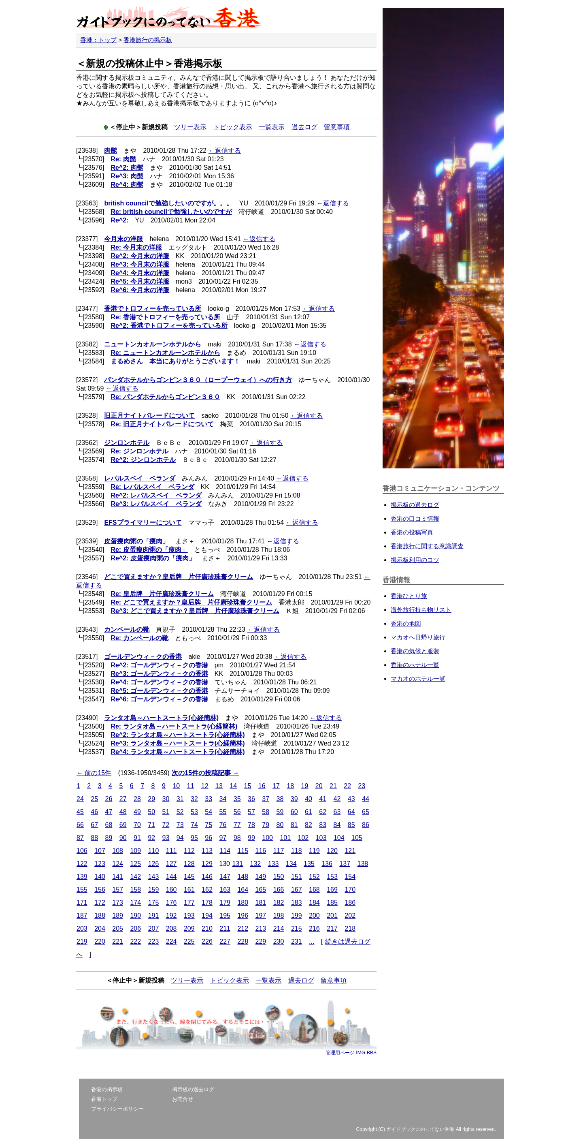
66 (80, 824)
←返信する (225, 150)
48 (123, 811)
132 (255, 863)
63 (337, 811)
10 (176, 785)
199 (296, 915)
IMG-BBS (366, 1053)
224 (171, 941)
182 (278, 902)
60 (294, 811)
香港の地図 (406, 623)
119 (314, 850)
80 (280, 824)
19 (304, 785)
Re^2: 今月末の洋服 (140, 255)
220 (99, 941)
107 (99, 850)
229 (260, 941)
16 (262, 785)
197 (260, 915)
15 (247, 785)
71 (151, 824)
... (311, 941)
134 (291, 863)
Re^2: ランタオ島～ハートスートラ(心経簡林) (178, 734)
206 (135, 928)
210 (207, 928)
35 (237, 798)
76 (223, 824)
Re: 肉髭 (123, 159)
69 (123, 824)
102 (303, 837)
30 (166, 798)
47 (109, 811)
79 (265, 824)
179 (224, 902)
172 (99, 902)
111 (171, 850)
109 (135, 850)
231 (296, 941)
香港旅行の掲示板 (147, 39)
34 (223, 798)
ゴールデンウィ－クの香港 (143, 656)
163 (224, 889)
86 (365, 824)
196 (242, 915)
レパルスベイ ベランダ (139, 478)
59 (280, 811)
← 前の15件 (94, 772)
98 (237, 837)
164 (242, 889)
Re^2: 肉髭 (127, 167)
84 (337, 824)
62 (322, 811)
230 (278, 941)
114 (224, 850)
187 (82, 915)
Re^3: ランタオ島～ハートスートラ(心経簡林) (178, 743)
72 (166, 824)
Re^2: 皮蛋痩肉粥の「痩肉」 (153, 558)
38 (280, 798)
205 (117, 928)
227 (224, 941)
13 (219, 785)
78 (251, 824)
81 (294, 824)
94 (180, 837)
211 (224, 928)
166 (278, 889)
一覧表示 (272, 127)
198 (278, 915)
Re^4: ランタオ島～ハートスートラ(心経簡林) (178, 751)
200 (314, 915)
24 (80, 798)
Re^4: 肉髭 (127, 184)
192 (171, 915)
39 (294, 798)
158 (135, 889)
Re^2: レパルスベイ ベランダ (156, 495)
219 (82, 941)
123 (99, 863)
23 (361, 785)
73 (180, 824)
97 (223, 837)
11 (190, 785)
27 (123, 798)
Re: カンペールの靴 (139, 638)
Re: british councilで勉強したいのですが (171, 211)
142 (135, 876)
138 (362, 863)
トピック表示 (232, 127)
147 (224, 876)
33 (208, 798)
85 (351, 824)
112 (189, 850)
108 (117, 850)
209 (189, 928)
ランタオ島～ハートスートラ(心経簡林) (161, 717)
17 (276, 785)
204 (99, 928)
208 (171, 928)
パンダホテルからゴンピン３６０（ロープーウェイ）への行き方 (198, 379)
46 (94, 811)
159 (153, 889)
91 (137, 837)
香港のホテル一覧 (415, 664)
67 (94, 824)
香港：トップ (98, 39)
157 (117, 889)
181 (260, 902)
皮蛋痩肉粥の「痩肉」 (136, 541)
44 (365, 798)
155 (82, 889)
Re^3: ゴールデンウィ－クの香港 (159, 673)
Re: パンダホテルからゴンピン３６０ (165, 396)
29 (151, 798)
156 (99, 889)
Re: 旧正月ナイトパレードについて (162, 424)
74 (194, 824)
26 (109, 798)
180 (242, 902)
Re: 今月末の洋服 (136, 247)
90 (123, 837)
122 (82, 863)
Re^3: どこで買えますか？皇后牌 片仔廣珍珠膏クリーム (195, 610)
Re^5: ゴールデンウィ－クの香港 (159, 690)
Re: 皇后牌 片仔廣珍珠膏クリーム (162, 593)
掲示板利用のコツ (415, 559)
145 (189, 876)
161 (189, 889)
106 (82, 850)
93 (166, 837)
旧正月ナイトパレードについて (149, 415)
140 (99, 876)
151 (296, 876)
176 (171, 902)
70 (137, 824)
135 (309, 863)
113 (207, 850)
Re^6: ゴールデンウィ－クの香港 (159, 699)
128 (189, 863)
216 (314, 928)
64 (351, 811)
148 (242, 876)
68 (109, 824)
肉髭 (110, 150)
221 (117, 941)
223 (153, 941)
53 (194, 811)
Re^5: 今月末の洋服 (140, 281)
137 (344, 863)
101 (285, 837)
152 (314, 876)
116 (260, 850)
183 (296, 902)
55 (223, 811)
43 (351, 798)
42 (337, 798)
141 (117, 876)
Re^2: (119, 220)
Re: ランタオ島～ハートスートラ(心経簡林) (174, 726)
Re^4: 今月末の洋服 (140, 272)
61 (308, 811)
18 (290, 785)
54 (208, 811)
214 (278, 928)
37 (265, 798)
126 (153, 863)
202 (350, 915)
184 (314, 902)
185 (332, 902)
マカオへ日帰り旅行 (418, 637)
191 (153, 915)
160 (171, 889)
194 (207, 915)
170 (350, 889)
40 (308, 798)
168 (314, 889)
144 (171, 876)
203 (82, 928)
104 (339, 837)
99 (251, 837)
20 (319, 785)
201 (332, 915)
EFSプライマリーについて (142, 522)
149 (260, 876)
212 (242, 928)
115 (242, 850)
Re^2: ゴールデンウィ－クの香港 (159, 665)
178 (207, 902)
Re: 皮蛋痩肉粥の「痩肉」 (149, 549)
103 (321, 837)
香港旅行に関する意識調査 (427, 546)
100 (267, 837)
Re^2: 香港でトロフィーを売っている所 (169, 325)
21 (333, 785)
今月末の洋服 (123, 238)
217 (332, 928)
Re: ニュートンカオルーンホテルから (165, 352)
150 (278, 876)
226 (207, 941)
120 (332, 850)
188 (99, 915)
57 (251, 811)
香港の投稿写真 (412, 532)
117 (278, 850)
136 (326, 863)
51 (166, 811)
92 (151, 837)
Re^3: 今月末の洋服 (140, 264)
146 (207, 876)
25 (94, 798)
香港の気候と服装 (415, 650)
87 (80, 837)
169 (332, 889)
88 (94, 837)
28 (137, 798)
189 (117, 915)
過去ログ (304, 127)
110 (153, 850)
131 (237, 863)
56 (237, 811)
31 (180, 798)
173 (117, 902)
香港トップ (104, 1099)
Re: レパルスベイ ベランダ (152, 486)
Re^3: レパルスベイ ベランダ (156, 503)
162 (207, 889)
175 (153, 902)
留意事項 (337, 127)
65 (365, 811)
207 (153, 928)
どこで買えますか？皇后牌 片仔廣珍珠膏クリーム (178, 576)
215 (296, 928)
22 (347, 785)
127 (171, 863)
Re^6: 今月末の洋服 (140, 289)
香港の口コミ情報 (415, 518)
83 (322, 824)
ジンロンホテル (126, 442)
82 (308, 824)
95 (194, 837)
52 (180, 811)
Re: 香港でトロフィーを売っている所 (165, 317)
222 (135, 941)
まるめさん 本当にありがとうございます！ (175, 361)
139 (82, 876)
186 (350, 902)
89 (109, 837)
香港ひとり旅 (409, 595)
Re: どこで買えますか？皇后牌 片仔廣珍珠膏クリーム (191, 602)
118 (296, 850)
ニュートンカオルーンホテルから (152, 344)
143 (153, 876)
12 (205, 785)
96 (208, 837)
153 (332, 876)
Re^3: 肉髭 (127, 176)
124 (117, 863)
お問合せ (182, 1099)
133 (273, 863)
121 (350, 850)
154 (350, 876)
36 (251, 798)
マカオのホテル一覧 (418, 678)
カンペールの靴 (126, 629)
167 (296, 889)
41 (322, 798)
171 (82, 902)
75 (208, 824)
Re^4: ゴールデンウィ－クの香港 (159, 682)
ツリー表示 (190, 127)
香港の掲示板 (107, 1089)
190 (135, 915)
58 (265, 811)
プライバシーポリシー (117, 1109)
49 (137, 811)
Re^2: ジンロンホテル (143, 459)
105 (356, 837)
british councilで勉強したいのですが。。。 (168, 203)
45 (80, 811)
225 (189, 941)
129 (207, 863)
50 (151, 811)
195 (224, 915)
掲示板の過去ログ (415, 504)
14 (233, 785)
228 (242, 941)
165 (260, 889)
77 (237, 824)
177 (189, 902)
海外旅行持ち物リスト (421, 609)
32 (194, 798)
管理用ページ (340, 1053)
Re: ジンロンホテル (139, 451)
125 (135, 863)
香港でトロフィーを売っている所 (152, 308)
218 (350, 928)
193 (189, 915)
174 (135, 902)
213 (260, 928)
